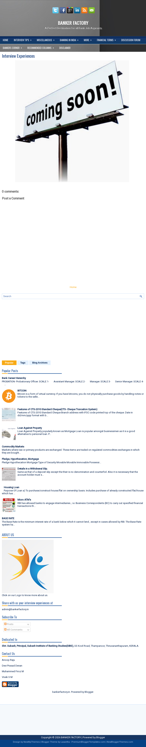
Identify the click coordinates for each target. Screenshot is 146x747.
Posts (8, 624)
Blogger (89, 691)
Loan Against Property (29, 428)
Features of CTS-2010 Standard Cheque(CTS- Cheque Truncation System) (57, 409)
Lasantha (65, 742)
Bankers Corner (14, 47)
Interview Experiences (18, 56)
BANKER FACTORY (73, 22)
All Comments (13, 629)
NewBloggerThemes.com (120, 742)
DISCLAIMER (65, 48)
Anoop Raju (8, 660)
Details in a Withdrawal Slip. (32, 468)
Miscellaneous (47, 39)
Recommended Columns (41, 47)
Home (5, 40)
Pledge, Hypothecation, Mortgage (20, 459)
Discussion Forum (130, 40)
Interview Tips (24, 39)
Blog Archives (40, 362)
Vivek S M (7, 677)
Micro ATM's (24, 499)
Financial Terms (107, 39)
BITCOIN (21, 390)
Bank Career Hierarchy (14, 378)
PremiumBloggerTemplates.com (88, 742)
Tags (22, 362)
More (89, 39)
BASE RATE (8, 518)
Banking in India (70, 39)
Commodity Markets (13, 446)
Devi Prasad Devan (12, 665)
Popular (9, 362)
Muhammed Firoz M (13, 671)
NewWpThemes (32, 742)
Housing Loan (11, 487)
